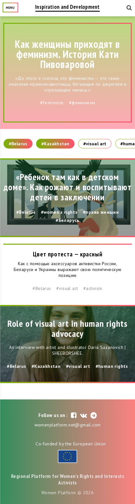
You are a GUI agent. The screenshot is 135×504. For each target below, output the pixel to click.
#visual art (94, 144)
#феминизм (82, 103)
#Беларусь (67, 220)
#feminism (52, 103)
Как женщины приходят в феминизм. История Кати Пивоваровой (67, 54)
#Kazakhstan (55, 144)
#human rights (112, 366)
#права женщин (101, 212)
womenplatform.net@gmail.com (67, 425)
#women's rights (59, 212)
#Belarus (18, 144)
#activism (92, 288)
